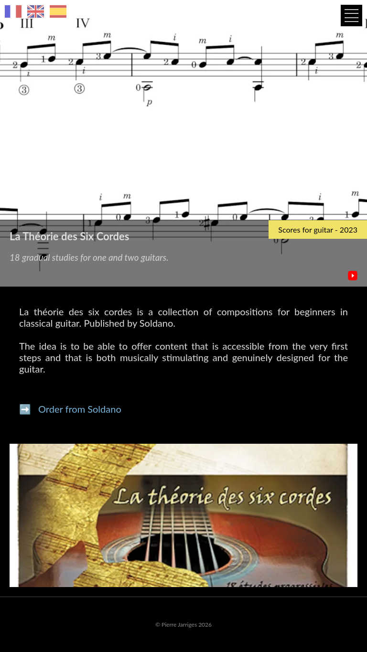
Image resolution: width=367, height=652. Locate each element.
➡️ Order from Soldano (70, 409)
